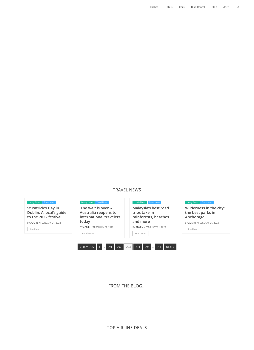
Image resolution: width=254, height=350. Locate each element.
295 (147, 247)
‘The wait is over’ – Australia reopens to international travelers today (100, 214)
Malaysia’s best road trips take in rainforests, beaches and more (151, 214)
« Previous (87, 247)
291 (110, 247)
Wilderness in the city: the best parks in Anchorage (205, 212)
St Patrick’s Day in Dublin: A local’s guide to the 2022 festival (47, 212)
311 (159, 247)
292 (119, 247)
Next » (170, 247)
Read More (35, 229)
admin (34, 222)
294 (138, 247)
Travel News (49, 202)
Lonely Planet (35, 202)
